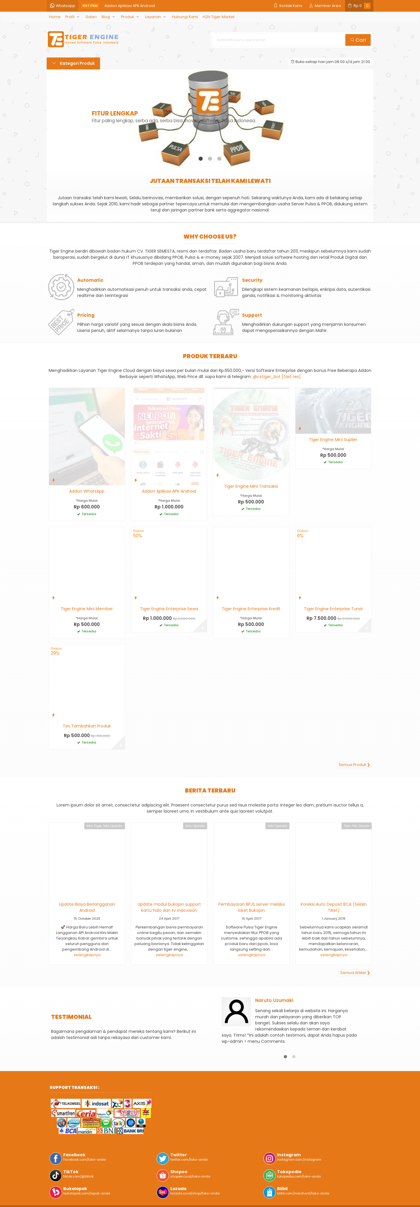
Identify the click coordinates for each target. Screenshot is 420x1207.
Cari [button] (358, 39)
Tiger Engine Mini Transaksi (251, 486)
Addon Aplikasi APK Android (129, 5)
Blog (106, 16)
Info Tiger (94, 825)
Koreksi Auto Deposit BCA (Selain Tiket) (334, 907)
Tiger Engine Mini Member (87, 609)
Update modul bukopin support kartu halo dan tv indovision (169, 907)
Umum (363, 825)
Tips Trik (350, 825)
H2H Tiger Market (219, 16)
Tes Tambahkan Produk (87, 726)
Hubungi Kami (185, 16)
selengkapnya (87, 954)
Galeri (91, 16)
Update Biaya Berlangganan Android (87, 907)
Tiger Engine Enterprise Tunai (333, 609)
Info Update (113, 825)
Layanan (153, 16)
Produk (127, 16)
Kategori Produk (73, 63)
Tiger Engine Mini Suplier (333, 439)
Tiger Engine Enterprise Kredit (251, 609)
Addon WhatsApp (86, 491)
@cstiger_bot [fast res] (277, 376)
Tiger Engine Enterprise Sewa (169, 609)
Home (55, 16)
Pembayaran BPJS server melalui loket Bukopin (251, 907)
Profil (69, 16)
